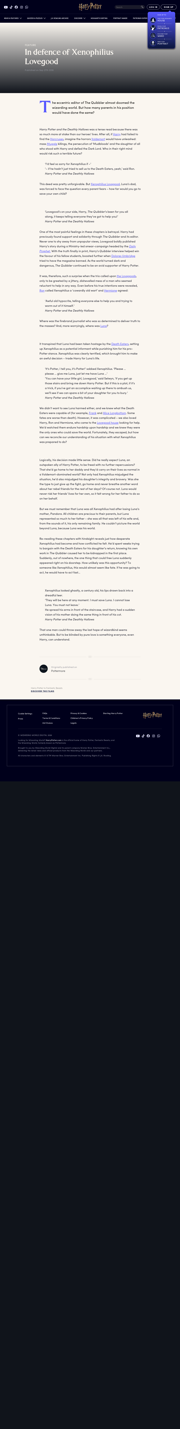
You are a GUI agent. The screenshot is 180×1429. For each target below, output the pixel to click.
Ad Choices (47, 1370)
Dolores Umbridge (123, 495)
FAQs (44, 1361)
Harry (117, 211)
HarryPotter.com (53, 1387)
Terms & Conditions (51, 1365)
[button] (13, 19)
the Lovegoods (126, 515)
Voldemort (98, 216)
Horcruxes (57, 216)
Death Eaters (120, 759)
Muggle (52, 220)
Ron (42, 529)
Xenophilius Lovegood (105, 261)
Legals (74, 1370)
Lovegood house (108, 838)
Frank (92, 828)
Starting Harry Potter (113, 1361)
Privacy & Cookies (79, 1361)
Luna (103, 565)
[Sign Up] (169, 7)
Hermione (110, 529)
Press (20, 1366)
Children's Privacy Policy (82, 1365)
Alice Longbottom (114, 828)
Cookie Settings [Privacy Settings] (25, 1361)
